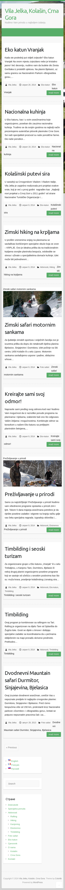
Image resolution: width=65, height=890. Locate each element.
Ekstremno (54, 525)
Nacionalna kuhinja (25, 112)
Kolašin (14, 851)
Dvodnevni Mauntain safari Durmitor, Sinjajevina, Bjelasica (27, 680)
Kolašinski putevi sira (27, 174)
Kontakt (11, 859)
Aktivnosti (44, 267)
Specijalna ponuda (16, 809)
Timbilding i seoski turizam (25, 552)
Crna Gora (15, 855)
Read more (54, 92)
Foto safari (44, 367)
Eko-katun (45, 85)
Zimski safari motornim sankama (30, 328)
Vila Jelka (12, 85)
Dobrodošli (13, 805)
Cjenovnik (12, 843)
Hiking (52, 267)
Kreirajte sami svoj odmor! (24, 397)
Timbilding (9, 591)
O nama (12, 847)
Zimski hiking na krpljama (32, 232)
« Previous (11, 747)
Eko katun (12, 839)
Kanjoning (15, 824)
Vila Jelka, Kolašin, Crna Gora (32, 14)
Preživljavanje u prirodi (29, 494)
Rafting (14, 816)
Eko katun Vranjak (24, 50)
